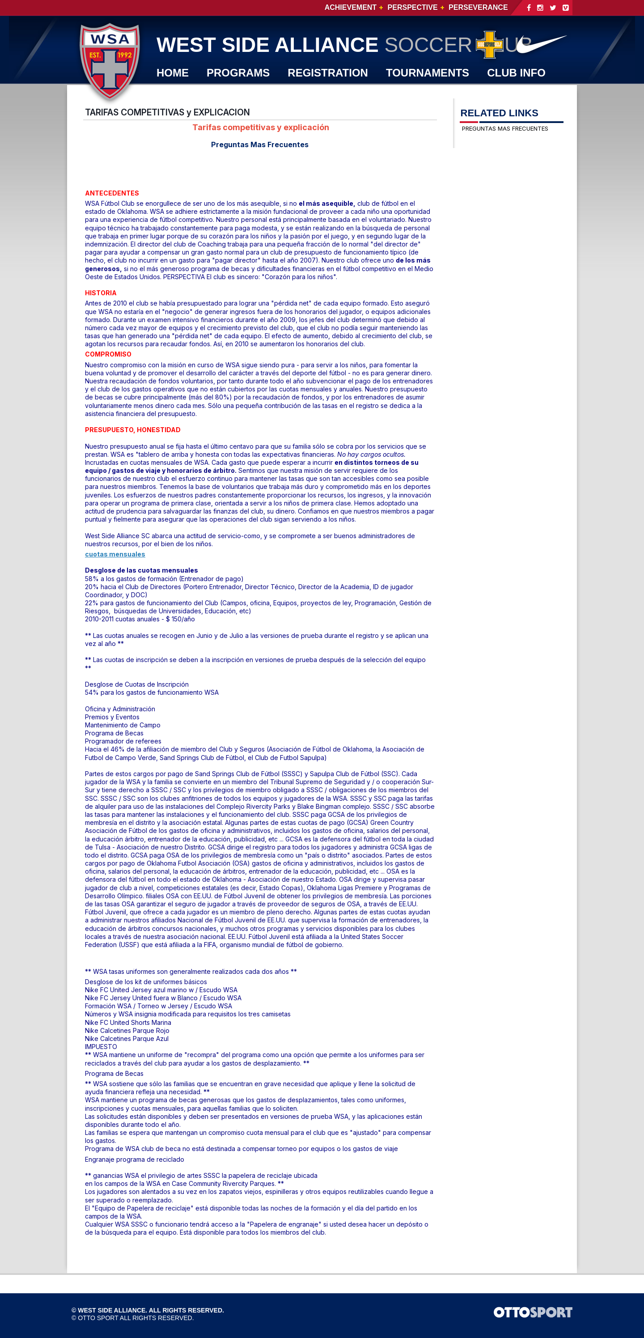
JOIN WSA (290, 93)
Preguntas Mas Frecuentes (260, 144)
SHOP (231, 93)
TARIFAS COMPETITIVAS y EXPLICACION (167, 112)
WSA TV (177, 93)
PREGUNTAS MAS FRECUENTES (505, 128)
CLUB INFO (516, 73)
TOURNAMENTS (427, 73)
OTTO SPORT (98, 1317)
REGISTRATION (328, 73)
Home (173, 73)
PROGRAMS (238, 73)
